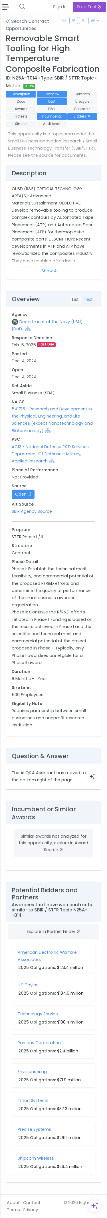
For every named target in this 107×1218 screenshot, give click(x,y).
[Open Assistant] (95, 1206)
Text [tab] (88, 299)
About (13, 1202)
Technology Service (38, 1014)
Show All (50, 271)
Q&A (51, 101)
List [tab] (75, 299)
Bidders (82, 116)
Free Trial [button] (89, 7)
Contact (32, 1202)
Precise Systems (34, 1129)
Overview (52, 94)
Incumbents (51, 116)
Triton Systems (33, 1100)
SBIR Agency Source (32, 511)
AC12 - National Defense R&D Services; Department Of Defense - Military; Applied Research (51, 454)
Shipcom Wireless (36, 1158)
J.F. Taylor (28, 985)
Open (23, 494)
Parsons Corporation (39, 1043)
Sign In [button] (59, 7)
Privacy (30, 1210)
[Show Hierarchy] (28, 328)
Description (21, 94)
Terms (13, 1210)
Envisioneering (32, 1071)
